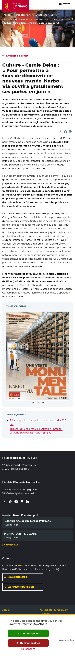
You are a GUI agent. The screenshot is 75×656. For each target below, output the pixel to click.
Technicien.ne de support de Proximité (27, 520)
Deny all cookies (28, 643)
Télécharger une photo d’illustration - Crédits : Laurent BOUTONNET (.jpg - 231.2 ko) (36, 430)
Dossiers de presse (61, 19)
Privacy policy (65, 640)
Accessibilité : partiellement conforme (54, 611)
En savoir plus (10, 544)
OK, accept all (28, 633)
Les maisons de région (21, 587)
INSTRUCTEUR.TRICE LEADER (21, 533)
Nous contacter (17, 577)
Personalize (28, 648)
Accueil (7, 15)
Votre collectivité (23, 15)
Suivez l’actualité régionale (17, 19)
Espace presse (41, 19)
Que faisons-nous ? (45, 15)
